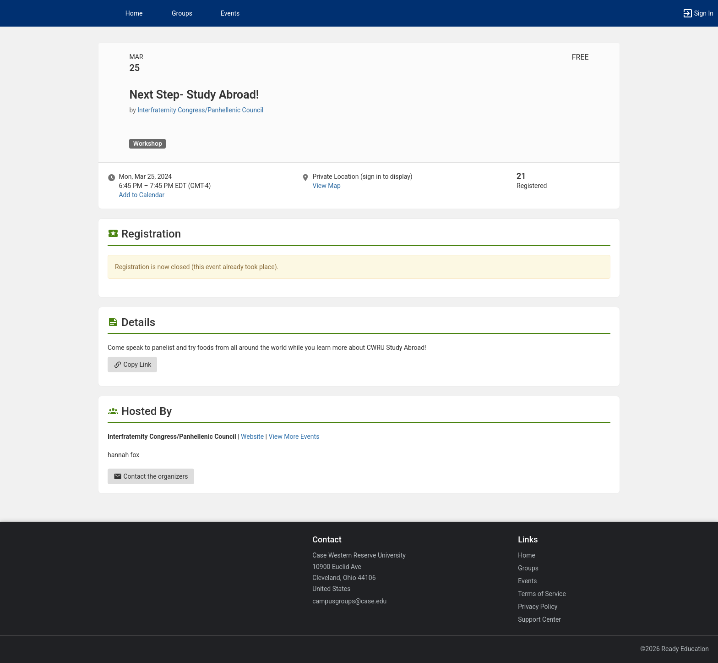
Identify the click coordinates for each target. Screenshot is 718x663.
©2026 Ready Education (674, 648)
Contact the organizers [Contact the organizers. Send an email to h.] (151, 476)
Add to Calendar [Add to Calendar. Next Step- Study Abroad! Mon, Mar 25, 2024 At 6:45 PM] (141, 195)
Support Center (539, 619)
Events (230, 13)
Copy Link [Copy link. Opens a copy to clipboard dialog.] (132, 364)
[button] (698, 13)
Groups (182, 13)
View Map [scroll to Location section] (326, 185)
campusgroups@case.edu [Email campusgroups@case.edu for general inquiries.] (349, 601)
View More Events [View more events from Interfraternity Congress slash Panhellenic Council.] (294, 436)
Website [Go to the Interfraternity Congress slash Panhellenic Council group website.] (252, 436)
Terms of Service (542, 593)
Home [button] (134, 13)
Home (526, 555)
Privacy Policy (537, 606)
